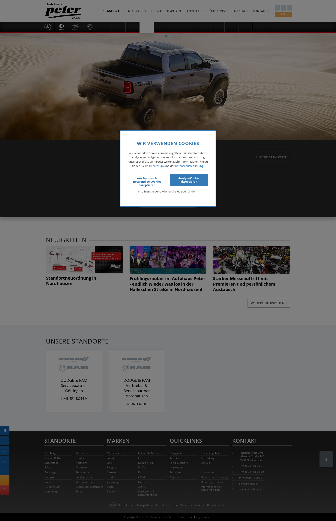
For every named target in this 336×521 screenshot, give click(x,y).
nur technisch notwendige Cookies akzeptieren (147, 178)
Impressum (156, 162)
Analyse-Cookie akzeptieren (189, 176)
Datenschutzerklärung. (189, 162)
